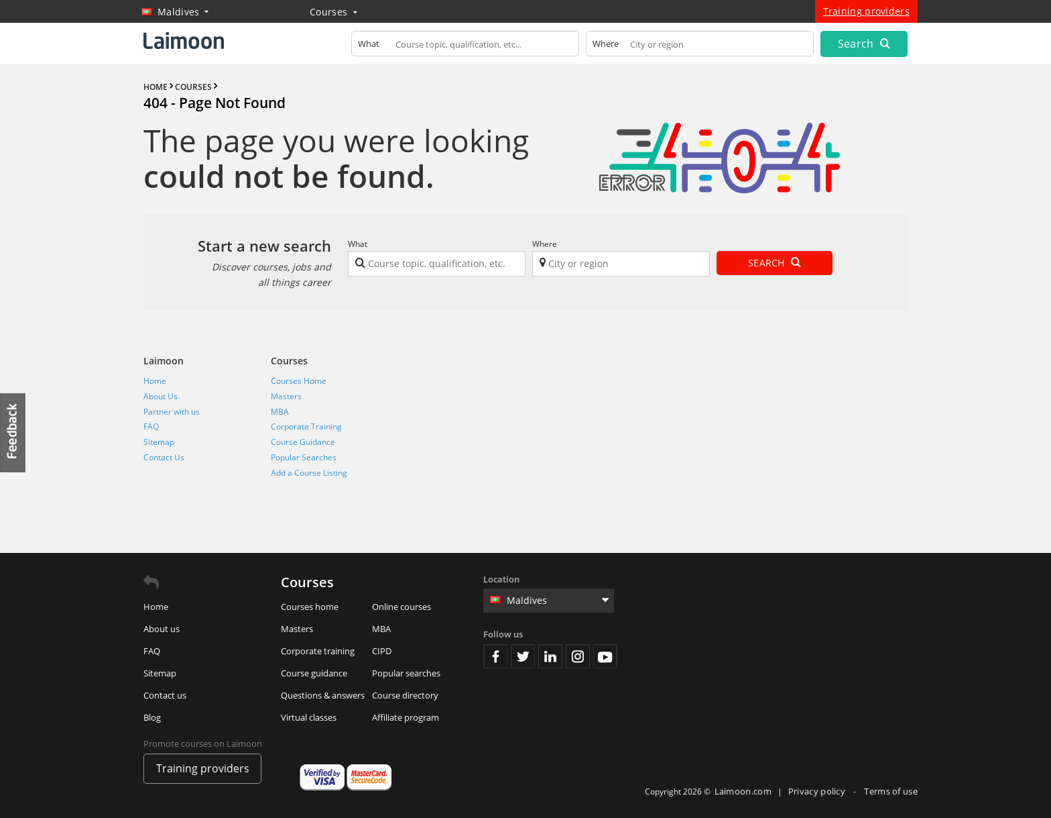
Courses (333, 11)
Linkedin (550, 656)
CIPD (381, 651)
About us (161, 629)
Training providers (866, 11)
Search (864, 43)
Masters (286, 396)
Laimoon (163, 360)
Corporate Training (306, 426)
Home (154, 381)
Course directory (405, 695)
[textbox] (465, 47)
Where (544, 244)
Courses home (309, 607)
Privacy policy (818, 791)
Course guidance (314, 673)
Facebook (495, 656)
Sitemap (158, 442)
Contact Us (163, 457)
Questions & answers (323, 695)
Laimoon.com (743, 791)
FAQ (151, 426)
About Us (160, 396)
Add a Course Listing (309, 472)
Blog (152, 717)
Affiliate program (405, 717)
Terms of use (891, 791)
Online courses (401, 607)
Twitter (523, 656)
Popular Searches (303, 457)
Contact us (164, 695)
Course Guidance (303, 442)
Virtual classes (308, 717)
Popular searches (406, 673)
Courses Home (298, 381)
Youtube (605, 656)
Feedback (13, 432)
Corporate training (318, 651)
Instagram (578, 656)
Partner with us (171, 411)
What (357, 244)
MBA (280, 411)
